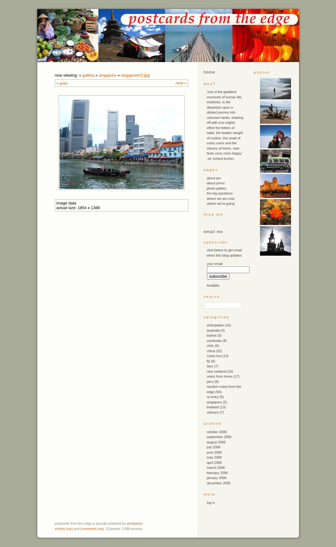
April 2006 (214, 462)
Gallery (88, 75)
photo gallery (216, 188)
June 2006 (214, 452)
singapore (107, 75)
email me (213, 231)
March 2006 (216, 467)
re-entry (213, 397)
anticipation (215, 325)
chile (210, 345)
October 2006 (217, 432)
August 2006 (216, 442)
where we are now (221, 198)
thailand (213, 407)
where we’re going (221, 203)
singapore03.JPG (135, 75)
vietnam (213, 412)
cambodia (214, 341)
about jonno (216, 183)
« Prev (62, 83)
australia (213, 330)
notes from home (220, 376)
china (211, 351)
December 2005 (219, 483)
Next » (181, 83)
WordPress (134, 523)
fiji (208, 361)
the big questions (220, 193)
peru (210, 381)
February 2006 (217, 473)
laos (210, 366)
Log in (211, 502)
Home (209, 72)
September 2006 (219, 437)
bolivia (212, 335)
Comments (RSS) (92, 529)
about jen (214, 178)
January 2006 (217, 478)
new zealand (216, 371)
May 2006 (214, 457)
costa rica (214, 356)
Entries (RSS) (64, 529)
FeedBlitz (213, 285)
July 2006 (214, 447)
